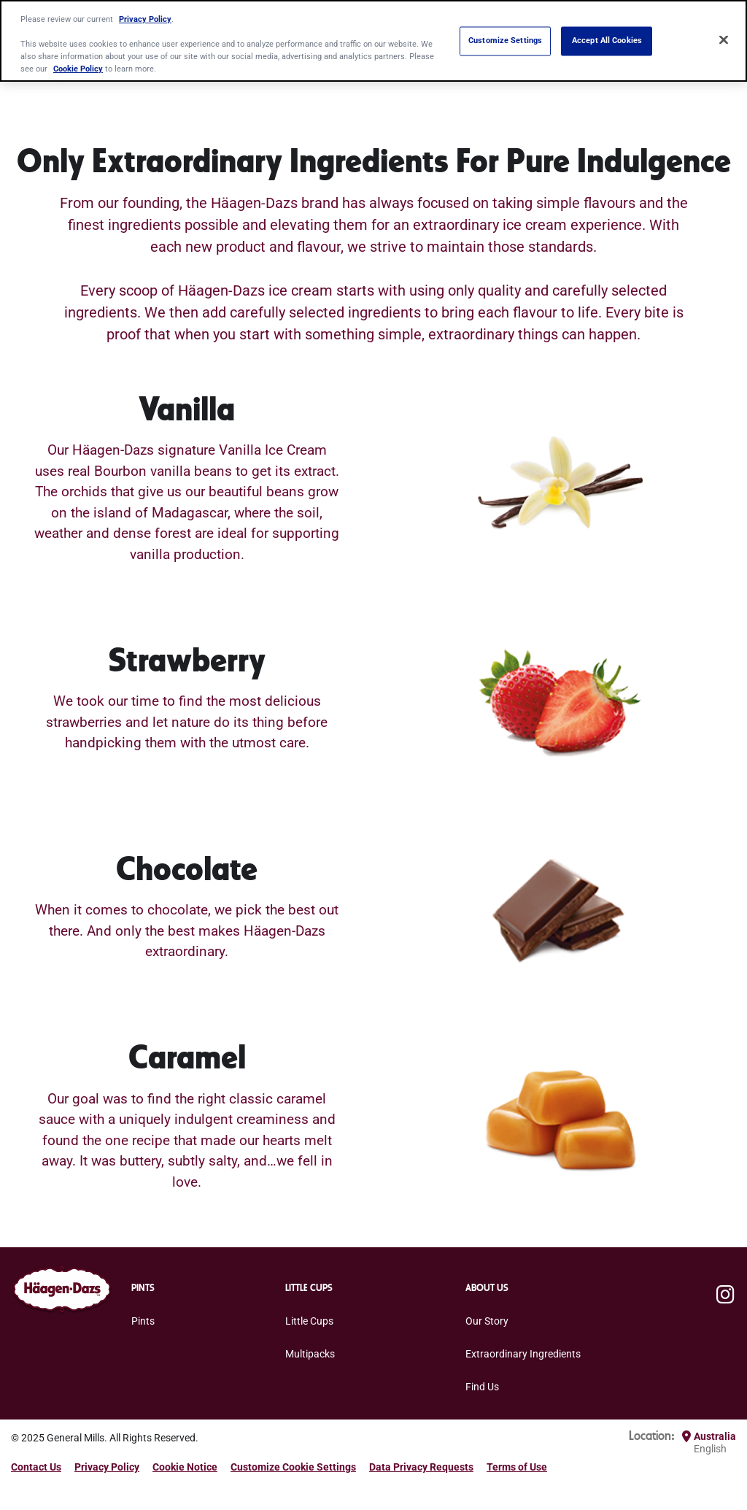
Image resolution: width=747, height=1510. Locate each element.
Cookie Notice (184, 1467)
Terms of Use (517, 1467)
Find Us (482, 1386)
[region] (373, 41)
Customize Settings (505, 41)
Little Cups (309, 1321)
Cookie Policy (78, 68)
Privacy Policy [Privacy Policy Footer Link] (106, 1467)
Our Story (486, 1321)
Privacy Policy (145, 19)
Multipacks (310, 1354)
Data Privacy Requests (421, 1467)
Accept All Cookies (607, 41)
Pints (143, 1321)
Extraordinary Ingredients (523, 1354)
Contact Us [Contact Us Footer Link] (36, 1467)
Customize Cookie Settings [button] (293, 1467)
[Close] (724, 39)
